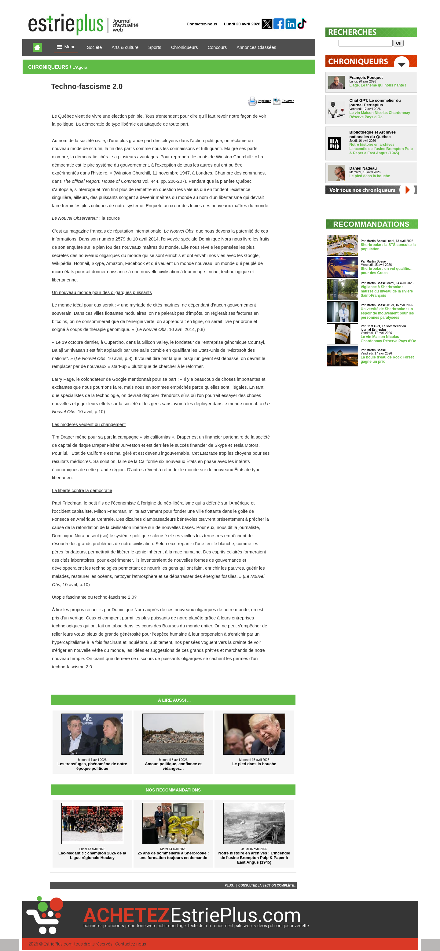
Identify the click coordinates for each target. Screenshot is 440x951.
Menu (66, 47)
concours (114, 926)
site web (244, 926)
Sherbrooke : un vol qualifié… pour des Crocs (387, 270)
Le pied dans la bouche (370, 176)
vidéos (260, 926)
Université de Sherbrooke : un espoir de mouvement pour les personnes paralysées (387, 313)
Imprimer (264, 101)
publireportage (171, 926)
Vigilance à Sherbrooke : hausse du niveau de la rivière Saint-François (387, 291)
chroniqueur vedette (289, 926)
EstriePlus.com (58, 944)
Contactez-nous (202, 24)
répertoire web (141, 926)
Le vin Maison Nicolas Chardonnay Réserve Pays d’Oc (380, 115)
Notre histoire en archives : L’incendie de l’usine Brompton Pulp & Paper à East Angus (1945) (381, 148)
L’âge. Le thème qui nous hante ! (378, 85)
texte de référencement (210, 926)
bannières (93, 926)
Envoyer (288, 101)
